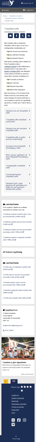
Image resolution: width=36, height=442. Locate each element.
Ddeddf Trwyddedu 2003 (11, 71)
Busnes (5, 16)
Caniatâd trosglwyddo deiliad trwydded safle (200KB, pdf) (17, 291)
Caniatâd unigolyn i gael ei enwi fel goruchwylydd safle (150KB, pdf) (18, 284)
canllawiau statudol (10, 66)
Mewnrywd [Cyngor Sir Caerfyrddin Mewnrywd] (15, 401)
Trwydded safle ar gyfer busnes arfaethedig (17, 138)
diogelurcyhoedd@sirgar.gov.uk (12, 325)
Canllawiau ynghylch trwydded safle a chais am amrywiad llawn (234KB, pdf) (18, 215)
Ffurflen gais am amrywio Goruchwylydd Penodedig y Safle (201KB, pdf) (18, 276)
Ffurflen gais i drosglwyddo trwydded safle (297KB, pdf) (17, 268)
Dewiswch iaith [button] (27, 3)
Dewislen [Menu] (5, 10)
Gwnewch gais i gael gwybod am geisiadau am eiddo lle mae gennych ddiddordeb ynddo (17, 186)
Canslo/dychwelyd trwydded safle (17, 175)
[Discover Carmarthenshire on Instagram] (24, 420)
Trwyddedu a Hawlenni (15, 16)
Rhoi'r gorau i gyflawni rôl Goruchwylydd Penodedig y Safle (17, 157)
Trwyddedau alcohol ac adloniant (14, 18)
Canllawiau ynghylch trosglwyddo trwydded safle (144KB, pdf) (18, 239)
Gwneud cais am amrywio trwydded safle (17, 129)
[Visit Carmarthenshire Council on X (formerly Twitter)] (13, 420)
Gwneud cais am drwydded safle (17, 112)
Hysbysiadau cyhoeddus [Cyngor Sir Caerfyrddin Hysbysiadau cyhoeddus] (19, 404)
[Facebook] (19, 420)
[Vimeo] (13, 424)
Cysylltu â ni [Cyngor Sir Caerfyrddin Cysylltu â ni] (15, 395)
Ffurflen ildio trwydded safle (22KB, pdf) (17, 298)
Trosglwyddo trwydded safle (15, 166)
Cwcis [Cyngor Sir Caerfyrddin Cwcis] (13, 413)
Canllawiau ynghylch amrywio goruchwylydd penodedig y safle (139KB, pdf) (18, 231)
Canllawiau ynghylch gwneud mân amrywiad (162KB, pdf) (17, 223)
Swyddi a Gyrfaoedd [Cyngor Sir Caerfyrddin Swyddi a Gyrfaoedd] (18, 398)
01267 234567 (8, 330)
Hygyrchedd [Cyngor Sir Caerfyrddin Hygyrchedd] (15, 410)
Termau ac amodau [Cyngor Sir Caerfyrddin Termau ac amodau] (18, 407)
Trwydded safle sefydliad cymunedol (16, 120)
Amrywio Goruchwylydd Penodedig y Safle (17, 147)
